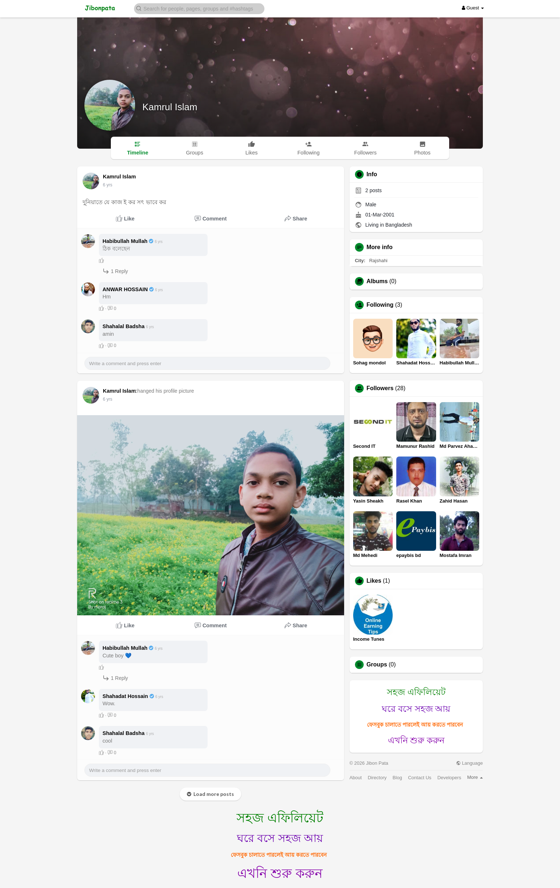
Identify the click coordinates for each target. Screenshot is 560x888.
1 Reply (115, 271)
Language (469, 763)
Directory (377, 777)
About (356, 777)
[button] (199, 8)
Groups (377, 665)
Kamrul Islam (169, 107)
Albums (377, 281)
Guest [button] (473, 8)
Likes (374, 581)
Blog (397, 777)
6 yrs (107, 184)
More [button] (475, 777)
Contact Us (419, 777)
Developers (449, 777)
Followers (380, 388)
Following (380, 305)
